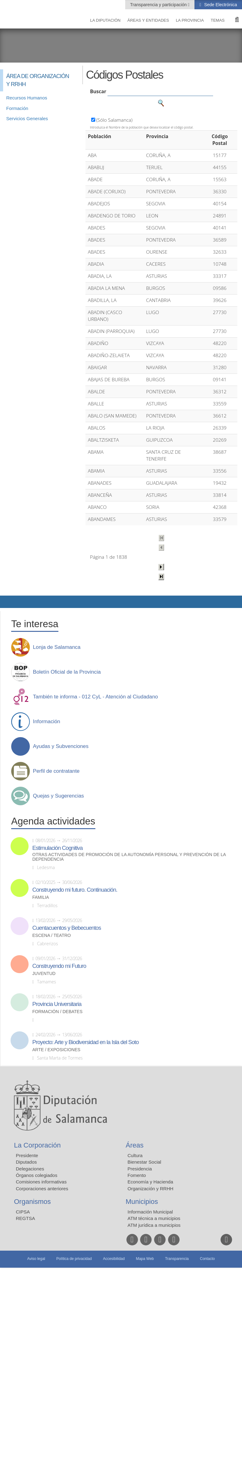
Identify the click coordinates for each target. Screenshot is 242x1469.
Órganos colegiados (36, 1175)
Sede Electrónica (220, 4)
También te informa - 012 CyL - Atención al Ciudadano (95, 697)
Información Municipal (150, 1211)
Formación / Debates (57, 1011)
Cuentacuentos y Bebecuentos (66, 928)
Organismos (32, 1201)
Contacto (207, 1259)
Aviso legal (36, 1259)
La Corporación (37, 1145)
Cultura (135, 1155)
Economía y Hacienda (150, 1181)
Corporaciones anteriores (42, 1188)
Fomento (137, 1175)
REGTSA (25, 1218)
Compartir (8, 602)
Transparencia (177, 1259)
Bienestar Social (144, 1162)
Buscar (98, 91)
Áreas (135, 1145)
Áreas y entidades (148, 20)
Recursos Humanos (26, 97)
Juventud (44, 973)
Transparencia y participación (159, 4)
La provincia (190, 20)
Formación (17, 108)
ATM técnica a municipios (154, 1218)
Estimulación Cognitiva (57, 848)
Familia (40, 897)
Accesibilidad (114, 1259)
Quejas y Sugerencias (58, 796)
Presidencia (140, 1168)
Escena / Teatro (51, 935)
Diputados (26, 1162)
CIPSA (23, 1211)
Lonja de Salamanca (56, 647)
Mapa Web (145, 1259)
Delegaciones (30, 1168)
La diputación (105, 20)
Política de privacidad (74, 1259)
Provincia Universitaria (56, 1004)
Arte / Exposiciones (56, 1049)
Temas (218, 20)
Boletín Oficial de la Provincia (67, 672)
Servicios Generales (27, 118)
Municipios (142, 1201)
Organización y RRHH (151, 1188)
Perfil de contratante (56, 771)
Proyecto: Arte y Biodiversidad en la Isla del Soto (85, 1042)
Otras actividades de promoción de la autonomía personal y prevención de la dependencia (129, 857)
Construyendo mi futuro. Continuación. (74, 890)
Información (46, 721)
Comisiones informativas (41, 1181)
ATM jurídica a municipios (154, 1225)
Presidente (27, 1155)
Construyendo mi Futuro (59, 966)
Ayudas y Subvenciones (61, 746)
